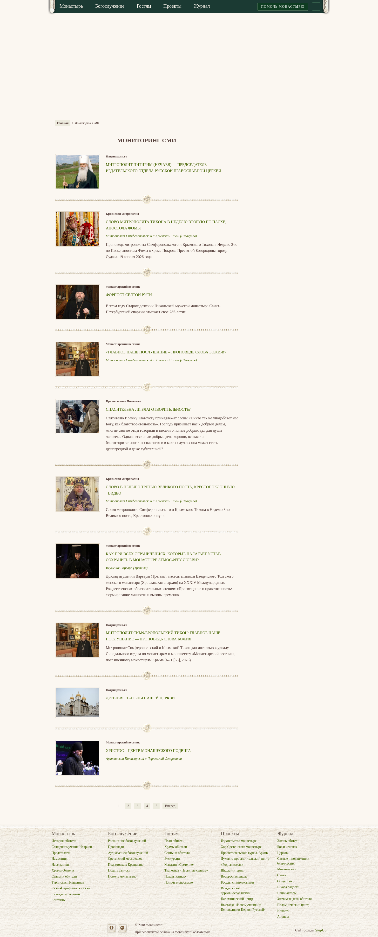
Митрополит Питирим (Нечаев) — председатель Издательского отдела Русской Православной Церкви (163, 168)
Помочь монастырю (282, 6)
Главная (63, 123)
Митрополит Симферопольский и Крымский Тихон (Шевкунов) (151, 236)
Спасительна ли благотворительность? (148, 409)
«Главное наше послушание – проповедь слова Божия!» (166, 352)
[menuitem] (71, 6)
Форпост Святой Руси (129, 295)
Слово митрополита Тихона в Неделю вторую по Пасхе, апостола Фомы (166, 225)
